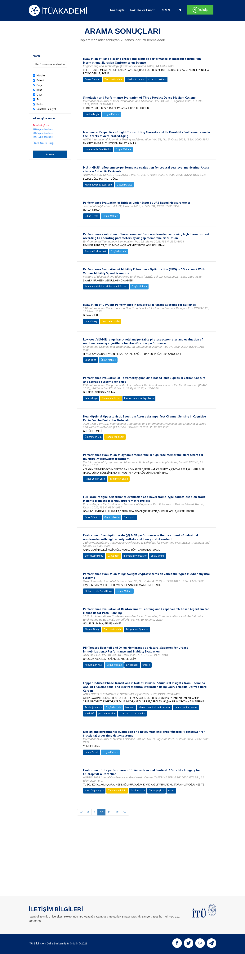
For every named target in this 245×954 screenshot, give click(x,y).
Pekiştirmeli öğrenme (137, 629)
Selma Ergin (91, 398)
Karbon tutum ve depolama (139, 398)
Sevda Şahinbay (93, 707)
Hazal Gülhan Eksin (95, 478)
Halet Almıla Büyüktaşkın (98, 149)
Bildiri (40, 104)
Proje (40, 85)
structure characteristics (132, 713)
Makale (41, 75)
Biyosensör (132, 664)
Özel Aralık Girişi (43, 143)
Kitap (39, 90)
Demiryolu (129, 517)
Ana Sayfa (117, 10)
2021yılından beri (43, 137)
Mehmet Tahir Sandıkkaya (98, 591)
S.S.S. (166, 10)
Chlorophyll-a (156, 790)
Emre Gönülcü (92, 517)
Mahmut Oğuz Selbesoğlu (99, 184)
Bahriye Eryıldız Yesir (96, 251)
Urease (146, 664)
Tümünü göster (41, 125)
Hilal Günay (91, 321)
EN (179, 10)
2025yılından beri (43, 133)
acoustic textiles (157, 79)
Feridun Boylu (92, 114)
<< (81, 812)
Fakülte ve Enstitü (143, 10)
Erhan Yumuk (92, 752)
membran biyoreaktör (135, 555)
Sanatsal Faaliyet (46, 109)
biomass (130, 707)
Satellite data (137, 790)
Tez (39, 99)
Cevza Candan (92, 79)
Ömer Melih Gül (93, 436)
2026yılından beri (43, 129)
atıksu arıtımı (157, 555)
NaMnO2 (89, 713)
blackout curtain (135, 79)
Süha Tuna (90, 359)
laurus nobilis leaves (186, 707)
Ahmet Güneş (92, 629)
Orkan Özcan (91, 216)
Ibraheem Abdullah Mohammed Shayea (106, 286)
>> (124, 812)
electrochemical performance (155, 707)
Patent (40, 80)
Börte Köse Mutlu (94, 555)
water (171, 790)
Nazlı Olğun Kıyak (94, 790)
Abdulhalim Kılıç (93, 664)
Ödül (39, 94)
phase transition (107, 713)
